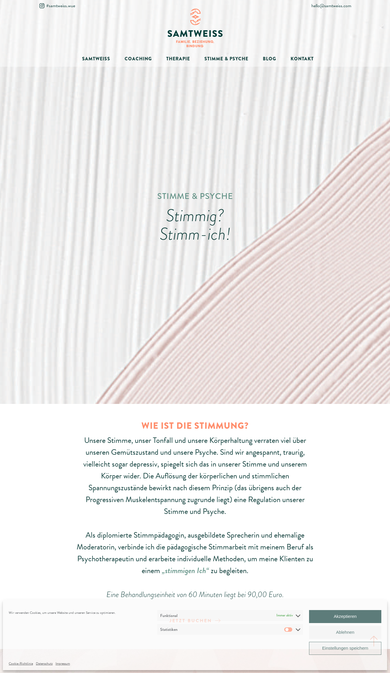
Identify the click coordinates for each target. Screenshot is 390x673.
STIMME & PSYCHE (226, 58)
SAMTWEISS (96, 58)
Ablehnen (345, 632)
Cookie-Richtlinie (21, 663)
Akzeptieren (345, 616)
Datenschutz (44, 663)
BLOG (269, 58)
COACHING (138, 58)
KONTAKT (302, 58)
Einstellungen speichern (345, 648)
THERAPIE (178, 58)
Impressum (63, 663)
